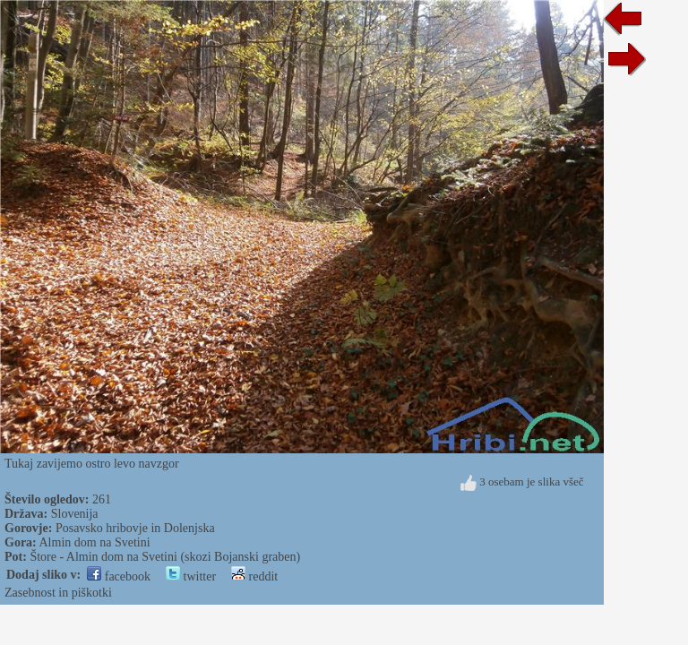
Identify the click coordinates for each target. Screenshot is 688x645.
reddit (254, 576)
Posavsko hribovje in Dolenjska (135, 528)
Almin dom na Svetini (94, 542)
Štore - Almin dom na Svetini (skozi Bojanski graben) (165, 556)
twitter (191, 576)
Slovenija (75, 513)
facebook (118, 576)
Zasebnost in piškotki (58, 592)
